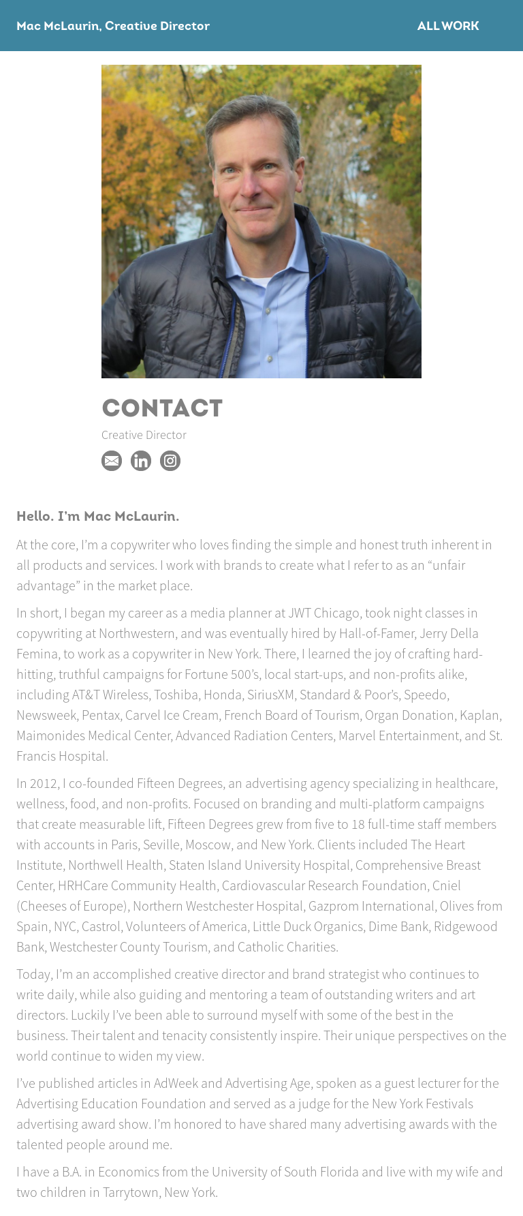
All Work (448, 26)
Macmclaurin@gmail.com (111, 461)
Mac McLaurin (57, 26)
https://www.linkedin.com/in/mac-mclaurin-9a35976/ (141, 461)
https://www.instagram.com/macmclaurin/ (170, 461)
